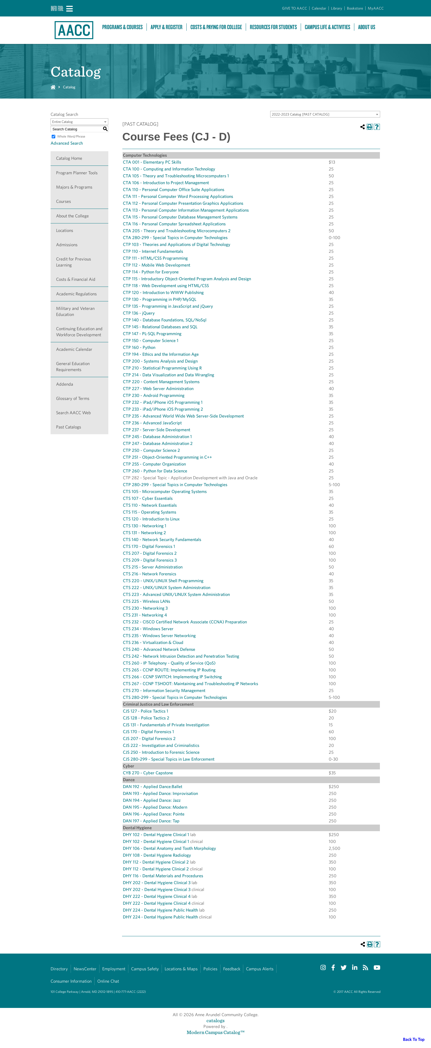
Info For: (57, 8)
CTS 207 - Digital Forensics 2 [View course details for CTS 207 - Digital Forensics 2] (150, 553)
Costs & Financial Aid (75, 279)
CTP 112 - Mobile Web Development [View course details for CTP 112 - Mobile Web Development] (156, 265)
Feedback (231, 968)
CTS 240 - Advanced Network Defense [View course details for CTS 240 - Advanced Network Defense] (159, 649)
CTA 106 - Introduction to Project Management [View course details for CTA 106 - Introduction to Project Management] (166, 182)
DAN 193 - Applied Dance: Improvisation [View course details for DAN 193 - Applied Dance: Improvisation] (160, 793)
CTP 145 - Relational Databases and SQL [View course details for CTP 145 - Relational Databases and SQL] (160, 326)
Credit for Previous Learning (73, 262)
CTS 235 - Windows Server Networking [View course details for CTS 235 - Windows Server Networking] (159, 635)
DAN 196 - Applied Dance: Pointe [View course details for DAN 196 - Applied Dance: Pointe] (153, 814)
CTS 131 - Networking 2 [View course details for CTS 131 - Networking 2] (144, 532)
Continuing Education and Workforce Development (79, 331)
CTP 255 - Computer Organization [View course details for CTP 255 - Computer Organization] (154, 464)
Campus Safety (145, 968)
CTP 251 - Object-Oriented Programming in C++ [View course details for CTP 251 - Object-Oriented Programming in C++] (167, 457)
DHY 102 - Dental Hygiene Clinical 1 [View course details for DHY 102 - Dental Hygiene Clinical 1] (156, 834)
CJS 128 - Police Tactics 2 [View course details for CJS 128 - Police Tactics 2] (146, 718)
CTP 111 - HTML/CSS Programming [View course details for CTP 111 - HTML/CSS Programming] (155, 258)
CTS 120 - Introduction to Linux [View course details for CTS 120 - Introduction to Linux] (151, 519)
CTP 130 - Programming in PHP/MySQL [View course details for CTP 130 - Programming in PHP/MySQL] (159, 299)
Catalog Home (69, 158)
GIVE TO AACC (294, 8)
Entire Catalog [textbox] (62, 122)
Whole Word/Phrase (71, 136)
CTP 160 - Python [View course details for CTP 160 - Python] (139, 347)
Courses (63, 201)
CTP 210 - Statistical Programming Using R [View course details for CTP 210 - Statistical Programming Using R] (162, 368)
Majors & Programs (74, 187)
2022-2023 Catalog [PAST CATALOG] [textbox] (300, 114)
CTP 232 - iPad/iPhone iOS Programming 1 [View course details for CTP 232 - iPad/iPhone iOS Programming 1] (163, 402)
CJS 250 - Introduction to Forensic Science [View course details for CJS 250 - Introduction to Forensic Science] (161, 752)
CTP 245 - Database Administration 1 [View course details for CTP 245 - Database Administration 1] (157, 436)
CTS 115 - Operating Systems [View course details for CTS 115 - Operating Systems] (149, 512)
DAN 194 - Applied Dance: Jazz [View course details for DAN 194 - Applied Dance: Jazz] (152, 800)
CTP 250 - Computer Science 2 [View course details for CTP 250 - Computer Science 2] (151, 450)
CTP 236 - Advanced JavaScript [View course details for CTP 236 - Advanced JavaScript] (152, 422)
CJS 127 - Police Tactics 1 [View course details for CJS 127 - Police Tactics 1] (145, 711)
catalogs (215, 1020)
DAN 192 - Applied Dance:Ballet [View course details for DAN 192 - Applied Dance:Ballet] (152, 786)
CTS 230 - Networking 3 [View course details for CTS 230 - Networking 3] (145, 608)
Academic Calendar (74, 349)
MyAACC (376, 8)
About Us (366, 27)
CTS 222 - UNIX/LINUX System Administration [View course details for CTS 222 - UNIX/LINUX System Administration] (166, 587)
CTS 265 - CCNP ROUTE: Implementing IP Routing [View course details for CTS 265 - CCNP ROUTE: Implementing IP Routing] (169, 669)
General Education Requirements (73, 366)
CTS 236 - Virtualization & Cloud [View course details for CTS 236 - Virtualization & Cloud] (153, 642)
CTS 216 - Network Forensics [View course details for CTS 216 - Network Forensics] (149, 573)
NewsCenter (85, 968)
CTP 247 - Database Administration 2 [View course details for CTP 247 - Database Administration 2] (158, 443)
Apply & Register (167, 27)
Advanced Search (67, 143)
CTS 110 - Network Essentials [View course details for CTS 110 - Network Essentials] (150, 505)
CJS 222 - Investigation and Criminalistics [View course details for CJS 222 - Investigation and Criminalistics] (161, 745)
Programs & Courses (122, 27)
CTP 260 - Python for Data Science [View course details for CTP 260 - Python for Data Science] (155, 470)
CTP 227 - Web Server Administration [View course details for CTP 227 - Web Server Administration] (158, 388)
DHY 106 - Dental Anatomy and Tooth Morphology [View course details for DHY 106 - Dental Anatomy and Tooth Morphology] (169, 848)
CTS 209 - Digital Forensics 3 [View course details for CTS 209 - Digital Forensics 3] (150, 560)
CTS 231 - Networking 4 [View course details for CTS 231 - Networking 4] (145, 615)
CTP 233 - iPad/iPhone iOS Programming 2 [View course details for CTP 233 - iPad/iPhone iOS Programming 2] (163, 409)
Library (336, 8)
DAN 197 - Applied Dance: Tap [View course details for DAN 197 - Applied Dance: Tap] (151, 820)
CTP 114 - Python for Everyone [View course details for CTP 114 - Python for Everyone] (151, 271)
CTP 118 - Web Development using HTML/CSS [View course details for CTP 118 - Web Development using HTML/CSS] (166, 285)
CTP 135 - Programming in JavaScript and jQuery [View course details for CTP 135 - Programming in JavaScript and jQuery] (168, 306)
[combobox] (325, 114)
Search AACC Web (73, 412)
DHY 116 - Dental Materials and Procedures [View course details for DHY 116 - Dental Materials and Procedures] (163, 875)
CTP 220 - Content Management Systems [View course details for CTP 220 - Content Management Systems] (161, 381)
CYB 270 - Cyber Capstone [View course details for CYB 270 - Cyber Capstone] (148, 772)
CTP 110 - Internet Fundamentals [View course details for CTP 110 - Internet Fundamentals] (153, 251)
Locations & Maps (181, 968)
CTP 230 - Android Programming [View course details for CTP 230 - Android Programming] (153, 395)
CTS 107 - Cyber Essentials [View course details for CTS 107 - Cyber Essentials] (148, 498)
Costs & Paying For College (216, 27)
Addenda (64, 384)
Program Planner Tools (77, 172)
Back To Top (414, 1039)
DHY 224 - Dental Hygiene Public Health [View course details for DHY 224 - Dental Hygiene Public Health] (160, 910)
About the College (72, 215)
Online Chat (108, 981)
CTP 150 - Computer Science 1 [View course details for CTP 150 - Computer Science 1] (150, 340)
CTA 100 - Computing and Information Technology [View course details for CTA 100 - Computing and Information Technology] (169, 169)
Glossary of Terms (72, 398)
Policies (210, 968)
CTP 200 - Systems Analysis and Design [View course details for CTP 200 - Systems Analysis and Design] (160, 361)
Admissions (67, 244)
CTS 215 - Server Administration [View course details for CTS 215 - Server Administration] (153, 567)
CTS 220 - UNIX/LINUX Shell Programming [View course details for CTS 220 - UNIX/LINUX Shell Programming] (163, 580)
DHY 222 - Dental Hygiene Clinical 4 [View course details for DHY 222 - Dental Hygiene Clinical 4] (156, 896)
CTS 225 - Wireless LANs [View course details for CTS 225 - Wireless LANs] (146, 601)
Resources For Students (273, 27)
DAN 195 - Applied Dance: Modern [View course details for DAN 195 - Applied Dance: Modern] (155, 807)
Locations (64, 230)
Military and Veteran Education (75, 311)
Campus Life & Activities (327, 27)
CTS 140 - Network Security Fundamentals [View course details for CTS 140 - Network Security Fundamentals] (162, 539)
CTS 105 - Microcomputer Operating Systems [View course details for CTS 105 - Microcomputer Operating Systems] (165, 491)
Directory (59, 968)
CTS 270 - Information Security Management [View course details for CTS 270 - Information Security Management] (164, 690)
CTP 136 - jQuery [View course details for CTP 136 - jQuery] (139, 313)
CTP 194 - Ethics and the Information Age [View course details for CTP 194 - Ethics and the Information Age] (161, 354)
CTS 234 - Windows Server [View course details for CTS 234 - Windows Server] (148, 628)
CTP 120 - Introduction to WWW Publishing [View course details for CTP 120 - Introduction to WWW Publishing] (163, 292)
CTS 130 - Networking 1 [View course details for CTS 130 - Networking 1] (144, 525)
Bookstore (355, 8)
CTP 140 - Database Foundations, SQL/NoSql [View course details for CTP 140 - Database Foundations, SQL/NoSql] (164, 320)
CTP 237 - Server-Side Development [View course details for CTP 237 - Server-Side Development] (156, 429)
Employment (113, 968)
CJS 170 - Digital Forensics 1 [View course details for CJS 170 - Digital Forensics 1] (148, 731)
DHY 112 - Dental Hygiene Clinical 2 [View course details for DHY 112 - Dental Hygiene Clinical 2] (156, 862)
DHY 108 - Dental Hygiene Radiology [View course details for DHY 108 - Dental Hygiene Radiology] (157, 855)
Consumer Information (71, 981)
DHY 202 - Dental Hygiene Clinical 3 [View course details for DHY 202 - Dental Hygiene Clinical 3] (156, 882)
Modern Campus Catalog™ (216, 1032)
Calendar (319, 8)
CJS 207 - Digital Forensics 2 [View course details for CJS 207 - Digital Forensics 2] (149, 738)
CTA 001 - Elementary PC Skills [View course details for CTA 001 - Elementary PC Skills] (152, 162)
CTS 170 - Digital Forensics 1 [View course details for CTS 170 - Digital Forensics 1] (149, 546)
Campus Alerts (259, 968)
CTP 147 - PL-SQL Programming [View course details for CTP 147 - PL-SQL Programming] (152, 333)
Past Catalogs (68, 427)
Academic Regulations (76, 293)
